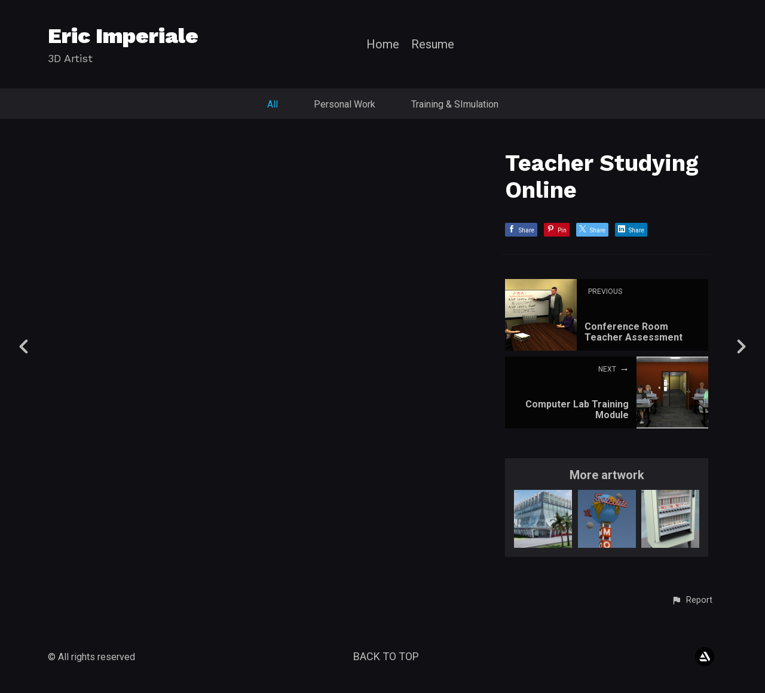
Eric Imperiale (123, 35)
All (272, 104)
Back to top (386, 656)
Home (382, 44)
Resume (432, 44)
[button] (691, 600)
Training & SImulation (454, 104)
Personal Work (344, 104)
